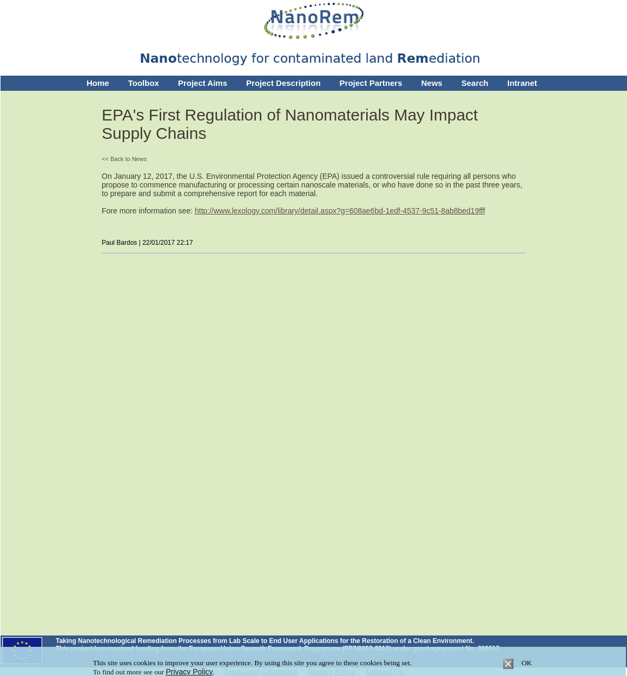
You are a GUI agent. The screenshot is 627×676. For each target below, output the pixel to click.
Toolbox (143, 83)
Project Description (283, 83)
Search (475, 83)
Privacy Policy (189, 671)
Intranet (522, 83)
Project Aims (202, 83)
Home (98, 83)
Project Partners (371, 83)
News (432, 83)
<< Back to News (124, 159)
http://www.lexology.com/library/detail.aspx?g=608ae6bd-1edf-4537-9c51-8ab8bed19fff (340, 210)
